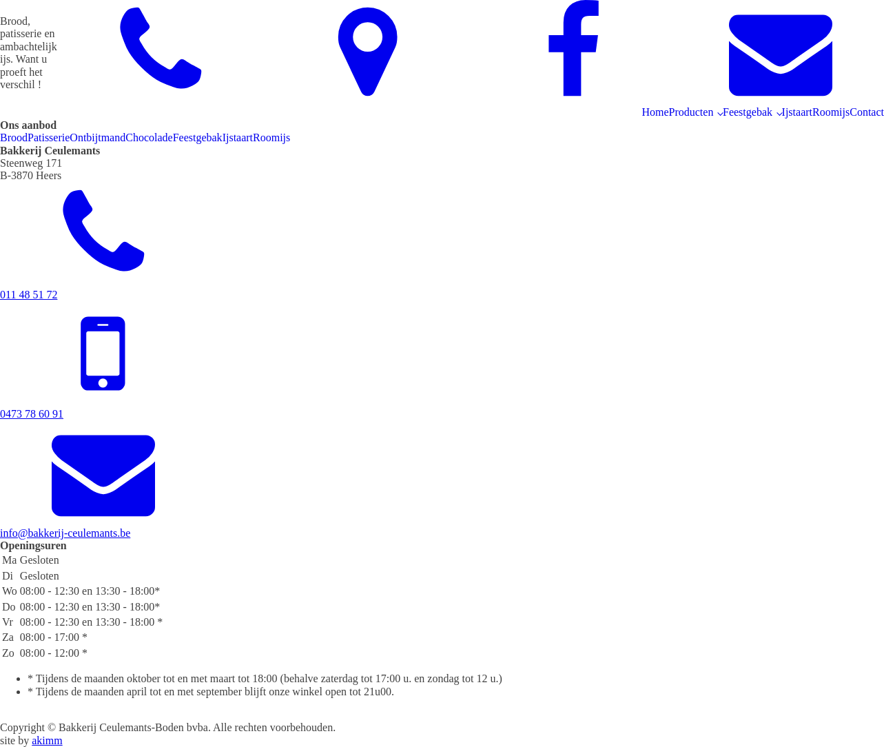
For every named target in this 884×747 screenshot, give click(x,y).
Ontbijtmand (97, 137)
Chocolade (148, 137)
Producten (691, 112)
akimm (47, 740)
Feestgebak (747, 112)
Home (654, 112)
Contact (867, 112)
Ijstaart (797, 112)
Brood (14, 137)
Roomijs (831, 112)
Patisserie (49, 137)
